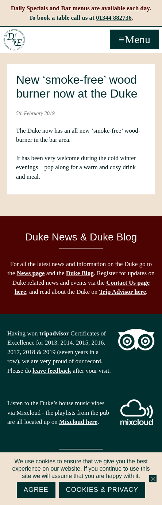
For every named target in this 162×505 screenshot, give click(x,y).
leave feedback (51, 370)
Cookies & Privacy (102, 489)
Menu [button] (137, 39)
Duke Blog (80, 273)
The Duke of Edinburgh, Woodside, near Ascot (14, 40)
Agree (36, 489)
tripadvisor (54, 333)
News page (31, 273)
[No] (153, 478)
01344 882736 (114, 17)
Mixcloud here (78, 421)
